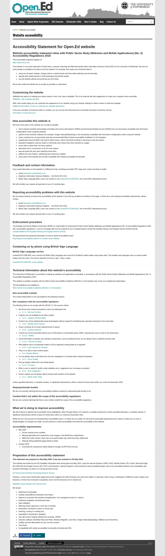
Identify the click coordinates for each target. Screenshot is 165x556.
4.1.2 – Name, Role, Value (32, 377)
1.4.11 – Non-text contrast (32, 342)
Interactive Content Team (48, 550)
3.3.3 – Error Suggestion (31, 371)
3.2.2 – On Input (28, 365)
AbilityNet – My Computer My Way (26, 99)
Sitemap (17, 543)
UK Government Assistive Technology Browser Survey (33, 473)
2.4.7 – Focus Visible (30, 359)
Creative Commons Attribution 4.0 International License (104, 547)
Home (14, 21)
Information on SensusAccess (24, 113)
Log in (150, 543)
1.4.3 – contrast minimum (31, 330)
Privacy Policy (67, 553)
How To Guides (90, 21)
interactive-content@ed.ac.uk (34, 173)
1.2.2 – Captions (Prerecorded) (34, 318)
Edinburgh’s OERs (73, 21)
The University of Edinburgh (82, 550)
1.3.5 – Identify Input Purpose (33, 324)
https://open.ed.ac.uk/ (21, 62)
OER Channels (57, 21)
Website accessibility (55, 543)
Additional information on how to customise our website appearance (39, 106)
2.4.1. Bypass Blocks (30, 353)
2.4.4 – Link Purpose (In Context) (34, 347)
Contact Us (111, 21)
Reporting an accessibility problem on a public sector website (36, 238)
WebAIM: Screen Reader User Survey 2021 (29, 484)
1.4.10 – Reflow (28, 336)
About (21, 21)
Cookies (42, 543)
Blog (102, 21)
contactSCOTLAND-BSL (69, 179)
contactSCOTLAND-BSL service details (28, 262)
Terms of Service (81, 553)
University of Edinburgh (64, 547)
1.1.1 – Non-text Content (31, 312)
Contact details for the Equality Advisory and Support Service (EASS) (39, 232)
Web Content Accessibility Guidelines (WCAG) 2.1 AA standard (37, 288)
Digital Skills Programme (38, 21)
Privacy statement (29, 543)
